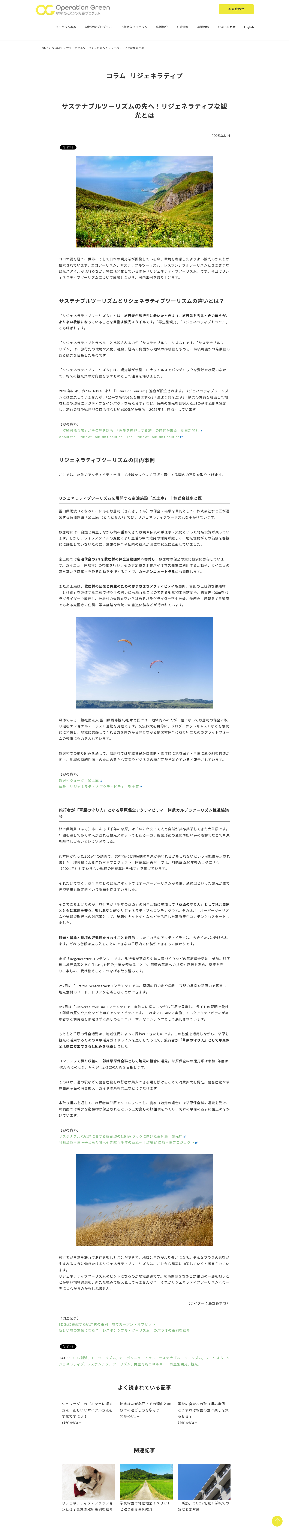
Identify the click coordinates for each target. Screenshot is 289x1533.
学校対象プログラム (98, 27)
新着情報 (183, 27)
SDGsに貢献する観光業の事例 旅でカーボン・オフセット (107, 1324)
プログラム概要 (65, 27)
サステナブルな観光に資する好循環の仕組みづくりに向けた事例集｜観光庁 (122, 1136)
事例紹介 (162, 27)
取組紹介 (57, 48)
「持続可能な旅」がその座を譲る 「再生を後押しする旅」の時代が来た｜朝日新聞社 (130, 430)
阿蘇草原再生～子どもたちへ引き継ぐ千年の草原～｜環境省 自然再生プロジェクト (128, 1142)
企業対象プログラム (133, 27)
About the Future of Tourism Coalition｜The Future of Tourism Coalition (121, 437)
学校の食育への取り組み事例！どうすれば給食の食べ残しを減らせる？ (203, 1410)
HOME (44, 48)
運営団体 (203, 27)
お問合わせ (236, 9)
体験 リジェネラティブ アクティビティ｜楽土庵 (100, 787)
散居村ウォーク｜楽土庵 (80, 780)
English (249, 27)
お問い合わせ (227, 27)
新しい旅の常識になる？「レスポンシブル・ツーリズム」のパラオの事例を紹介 (124, 1330)
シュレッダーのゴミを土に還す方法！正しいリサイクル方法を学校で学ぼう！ (87, 1410)
